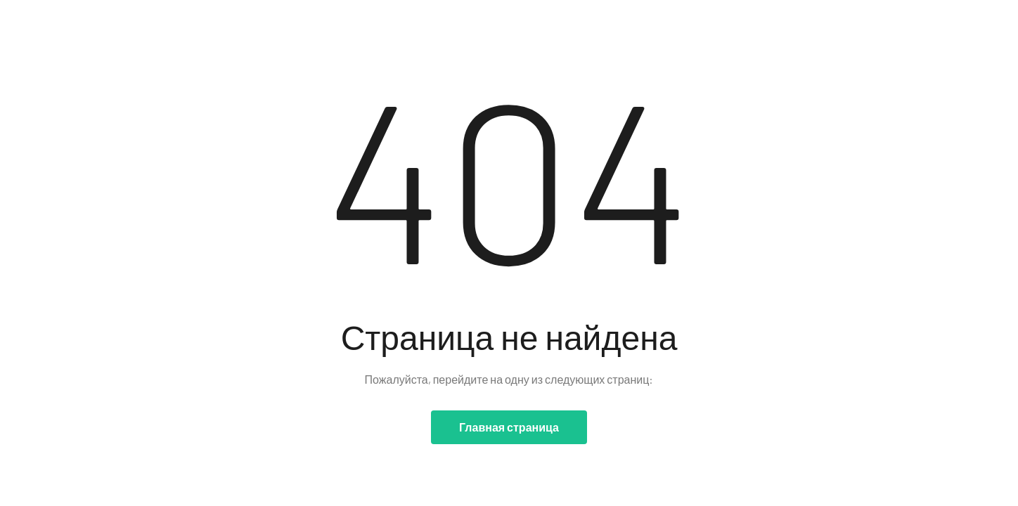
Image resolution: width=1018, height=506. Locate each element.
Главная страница (509, 427)
